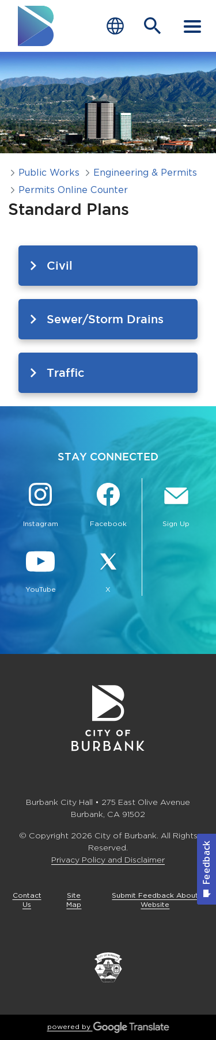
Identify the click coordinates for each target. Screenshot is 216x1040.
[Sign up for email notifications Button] (176, 506)
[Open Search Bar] (152, 26)
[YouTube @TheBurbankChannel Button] (40, 572)
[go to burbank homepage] (36, 26)
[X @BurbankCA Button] (108, 572)
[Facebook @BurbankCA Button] (108, 506)
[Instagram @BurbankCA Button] (40, 506)
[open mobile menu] (192, 26)
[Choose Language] (115, 26)
